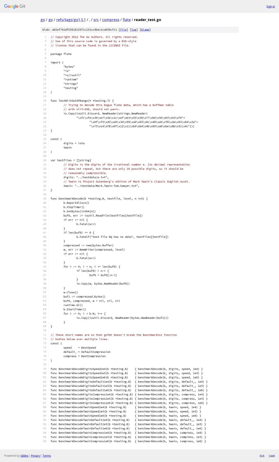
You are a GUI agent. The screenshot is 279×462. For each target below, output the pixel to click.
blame (145, 29)
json (271, 455)
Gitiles (24, 456)
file (123, 29)
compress (110, 19)
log (134, 29)
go (42, 19)
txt (262, 455)
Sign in (270, 6)
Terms (46, 456)
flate (127, 19)
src (96, 19)
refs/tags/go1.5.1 (71, 19)
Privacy (35, 456)
